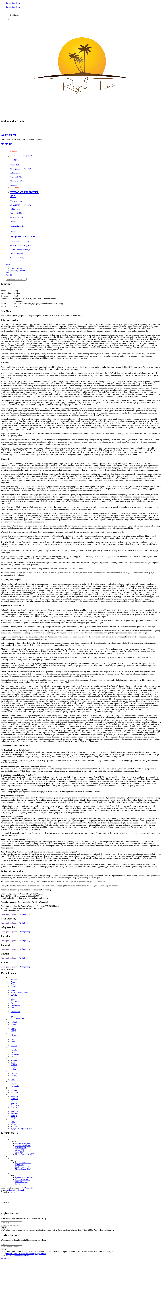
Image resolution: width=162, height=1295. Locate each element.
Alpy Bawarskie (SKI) (23, 1163)
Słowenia (14, 1099)
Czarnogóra (15, 1005)
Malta (13, 1063)
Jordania (14, 1046)
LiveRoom (5, 1258)
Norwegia (14, 1075)
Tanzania (14, 1114)
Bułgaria (14, 995)
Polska (13, 1084)
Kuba (13, 1056)
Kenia (13, 1052)
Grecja (13, 1029)
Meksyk (14, 1069)
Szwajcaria (15, 1105)
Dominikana (15, 1012)
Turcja (13, 1118)
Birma (13, 990)
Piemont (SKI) (20, 1184)
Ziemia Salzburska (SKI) (24, 1154)
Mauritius (14, 1067)
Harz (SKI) (19, 1165)
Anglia (13, 984)
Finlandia (14, 1022)
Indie (13, 1039)
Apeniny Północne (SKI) (24, 1177)
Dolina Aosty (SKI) (22, 1180)
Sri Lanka (14, 1101)
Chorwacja (15, 1001)
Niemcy (14, 1073)
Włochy (14, 1126)
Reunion (14, 1090)
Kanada (14, 1050)
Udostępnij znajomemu (10, 914)
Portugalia (15, 1086)
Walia (13, 1122)
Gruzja (13, 1031)
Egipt (13, 1016)
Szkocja (14, 1103)
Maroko (14, 1065)
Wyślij (4, 1227)
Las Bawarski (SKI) (22, 1167)
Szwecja (14, 1107)
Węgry (13, 1124)
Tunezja (14, 1116)
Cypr (13, 1003)
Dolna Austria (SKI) (22, 1144)
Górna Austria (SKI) (23, 1146)
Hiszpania (14, 1035)
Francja (14, 1024)
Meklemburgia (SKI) (23, 1169)
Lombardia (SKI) (21, 1182)
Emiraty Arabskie (17, 1018)
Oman (13, 1080)
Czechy (14, 1007)
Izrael (13, 1041)
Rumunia (14, 1092)
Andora (13, 982)
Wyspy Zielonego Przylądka (21, 1128)
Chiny (13, 999)
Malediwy (15, 1060)
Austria (13, 986)
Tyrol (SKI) (19, 1152)
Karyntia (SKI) (20, 1148)
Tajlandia (14, 1111)
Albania (14, 980)
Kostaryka (15, 1054)
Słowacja (14, 1097)
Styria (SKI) (19, 1150)
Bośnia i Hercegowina (19, 993)
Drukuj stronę (24, 914)
